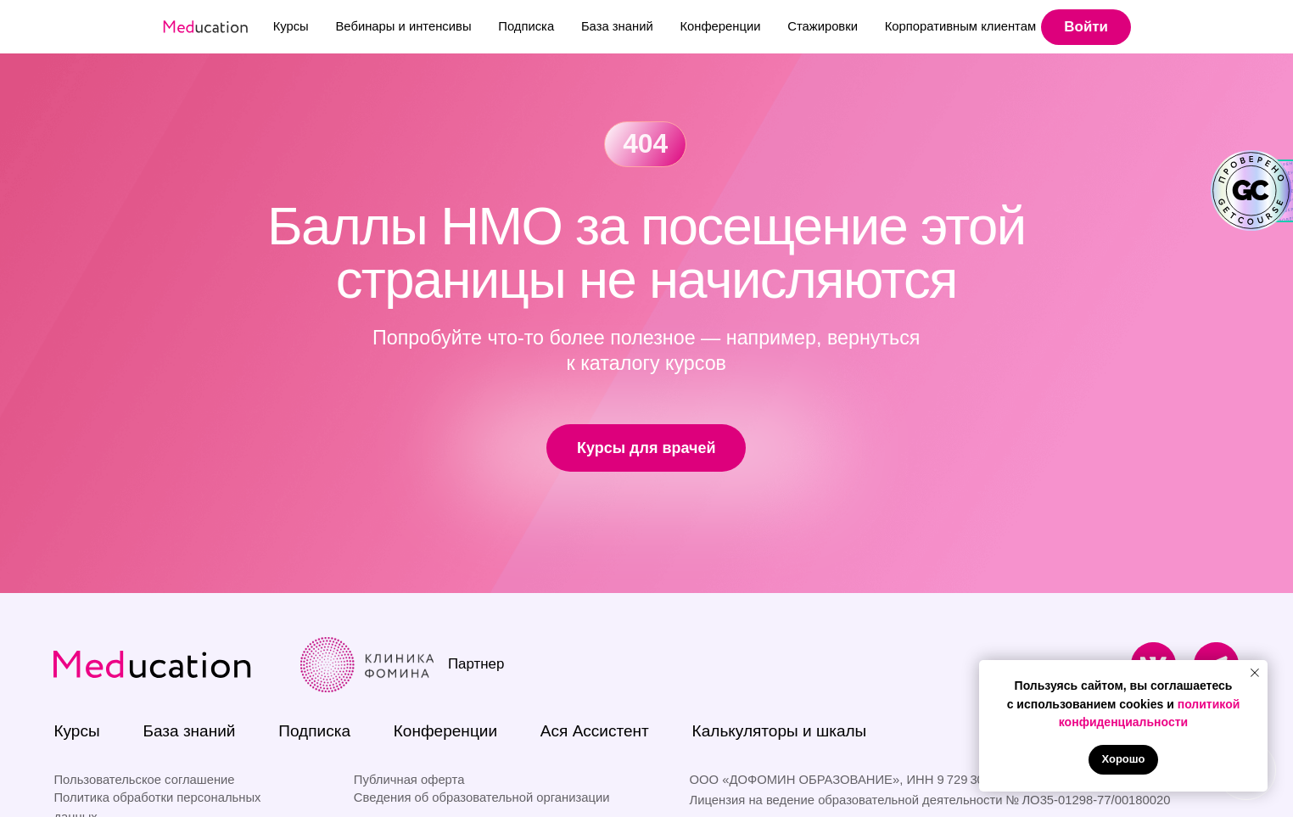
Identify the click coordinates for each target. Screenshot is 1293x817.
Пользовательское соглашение (143, 779)
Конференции (720, 26)
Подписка (526, 26)
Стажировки (822, 26)
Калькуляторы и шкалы (779, 731)
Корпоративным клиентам (960, 26)
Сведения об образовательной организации (482, 797)
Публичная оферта (409, 779)
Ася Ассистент (594, 731)
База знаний (617, 26)
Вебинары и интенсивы (403, 26)
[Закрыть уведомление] (1254, 672)
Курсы (291, 26)
